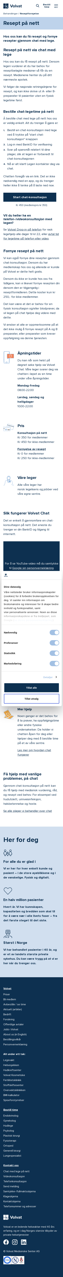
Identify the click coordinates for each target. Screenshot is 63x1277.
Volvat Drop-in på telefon (24, 229)
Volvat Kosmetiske (14, 1075)
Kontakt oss (11, 1165)
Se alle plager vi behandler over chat (27, 811)
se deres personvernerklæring (33, 620)
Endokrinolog (10, 1115)
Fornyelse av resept (31, 449)
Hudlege (8, 1125)
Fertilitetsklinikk (12, 1080)
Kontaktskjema (11, 1201)
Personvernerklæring (15, 1044)
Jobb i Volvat (10, 1029)
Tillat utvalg (31, 698)
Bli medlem (9, 999)
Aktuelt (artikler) (12, 1009)
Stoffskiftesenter (13, 1085)
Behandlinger (10, 13)
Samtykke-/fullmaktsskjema (19, 1191)
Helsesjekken (11, 1065)
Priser (6, 994)
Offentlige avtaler (13, 1024)
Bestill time (10, 1110)
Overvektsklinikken (14, 1090)
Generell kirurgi (11, 1150)
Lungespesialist (12, 1155)
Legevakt (8, 1060)
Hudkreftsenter (12, 1070)
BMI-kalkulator (11, 1095)
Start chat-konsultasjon (30, 197)
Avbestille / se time (14, 1004)
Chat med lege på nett (16, 1171)
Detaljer (48, 677)
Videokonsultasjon (14, 1176)
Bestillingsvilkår (12, 1039)
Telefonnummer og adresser (19, 1206)
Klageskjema (10, 1196)
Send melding (11, 1186)
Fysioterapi (9, 1140)
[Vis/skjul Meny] (56, 6)
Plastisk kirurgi (11, 1135)
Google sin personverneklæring (33, 568)
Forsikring (8, 1019)
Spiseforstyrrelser (13, 1100)
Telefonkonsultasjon (15, 1181)
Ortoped (8, 1145)
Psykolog (8, 1130)
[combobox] (37, 5)
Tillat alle (31, 687)
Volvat (7, 988)
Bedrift (7, 1014)
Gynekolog (9, 1120)
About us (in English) (15, 1034)
